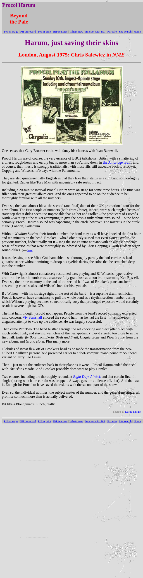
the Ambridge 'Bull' (117, 162)
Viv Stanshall (32, 317)
